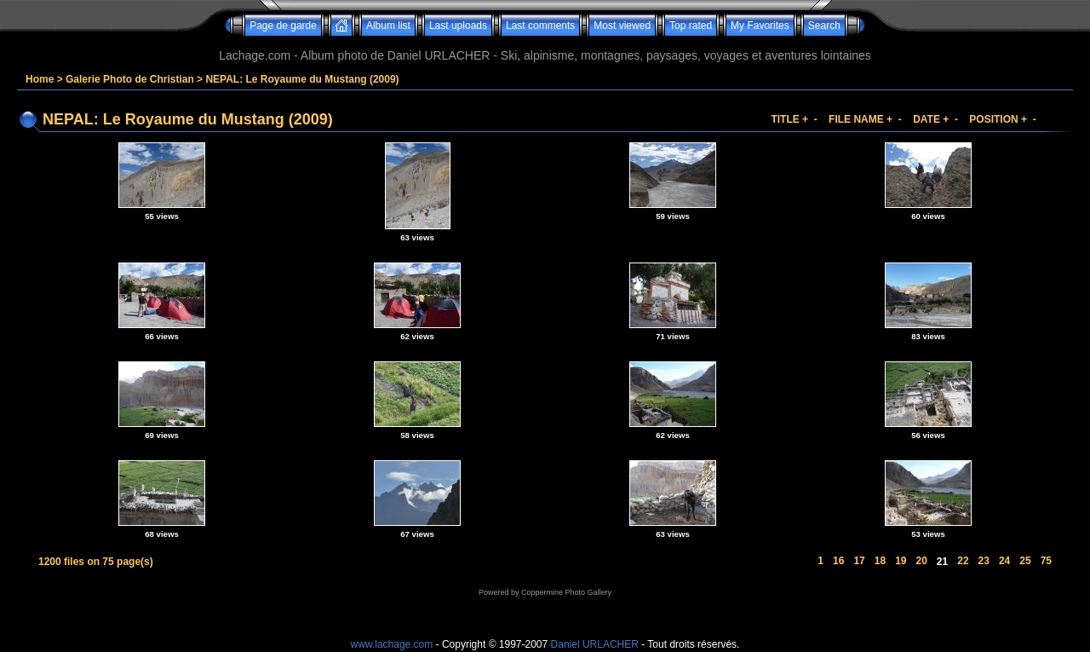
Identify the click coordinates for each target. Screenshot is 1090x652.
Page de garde (283, 26)
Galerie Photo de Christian (130, 79)
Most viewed (622, 26)
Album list (388, 26)
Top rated (690, 26)
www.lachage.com (392, 644)
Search (824, 26)
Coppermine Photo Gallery (566, 592)
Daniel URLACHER (595, 644)
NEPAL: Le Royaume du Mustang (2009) (302, 79)
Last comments (540, 26)
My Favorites (760, 26)
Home (40, 79)
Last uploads (458, 26)
